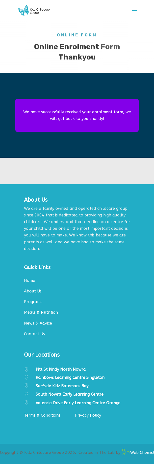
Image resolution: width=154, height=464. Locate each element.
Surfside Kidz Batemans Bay (62, 386)
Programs (33, 301)
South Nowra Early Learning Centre (69, 394)
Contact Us (34, 333)
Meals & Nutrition (41, 312)
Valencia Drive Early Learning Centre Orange (78, 403)
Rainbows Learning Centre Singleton (70, 377)
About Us (33, 291)
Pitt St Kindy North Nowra (61, 369)
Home (29, 280)
